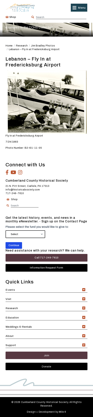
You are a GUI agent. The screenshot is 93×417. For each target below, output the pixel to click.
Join (46, 355)
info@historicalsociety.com (23, 189)
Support (11, 345)
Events (10, 289)
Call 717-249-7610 (46, 257)
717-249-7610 (15, 193)
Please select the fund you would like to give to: (37, 226)
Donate (46, 366)
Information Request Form (46, 267)
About (10, 335)
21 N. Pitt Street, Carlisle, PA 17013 (27, 186)
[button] (79, 7)
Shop (12, 199)
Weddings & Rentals (19, 326)
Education (12, 317)
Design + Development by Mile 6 (46, 412)
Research (12, 308)
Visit (8, 298)
